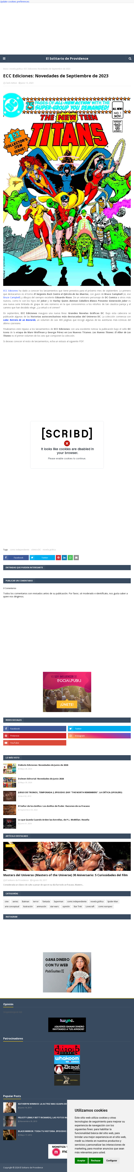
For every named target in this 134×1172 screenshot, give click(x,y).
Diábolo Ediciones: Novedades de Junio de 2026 (43, 765)
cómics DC (36, 549)
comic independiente (19, 549)
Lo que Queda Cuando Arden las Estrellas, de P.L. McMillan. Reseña (53, 819)
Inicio (5, 68)
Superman (58, 901)
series (15, 901)
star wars (54, 906)
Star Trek (78, 906)
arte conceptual (12, 906)
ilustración (28, 906)
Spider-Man (112, 901)
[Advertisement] (67, 28)
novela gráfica (16, 68)
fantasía (46, 901)
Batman (25, 901)
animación (41, 906)
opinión (66, 906)
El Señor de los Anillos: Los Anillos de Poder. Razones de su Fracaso (54, 806)
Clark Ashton (11, 83)
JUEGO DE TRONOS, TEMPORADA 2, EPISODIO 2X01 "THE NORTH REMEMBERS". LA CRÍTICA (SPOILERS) (70, 792)
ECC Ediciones (10, 290)
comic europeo (105, 906)
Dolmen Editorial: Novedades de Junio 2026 (41, 778)
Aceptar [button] (81, 1160)
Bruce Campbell (11, 297)
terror (36, 901)
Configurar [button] (111, 1160)
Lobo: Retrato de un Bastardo (19, 319)
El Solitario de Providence (67, 58)
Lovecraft (90, 906)
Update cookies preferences (14, 1)
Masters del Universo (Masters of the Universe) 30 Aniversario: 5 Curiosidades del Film (65, 875)
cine (7, 901)
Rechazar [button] (96, 1160)
